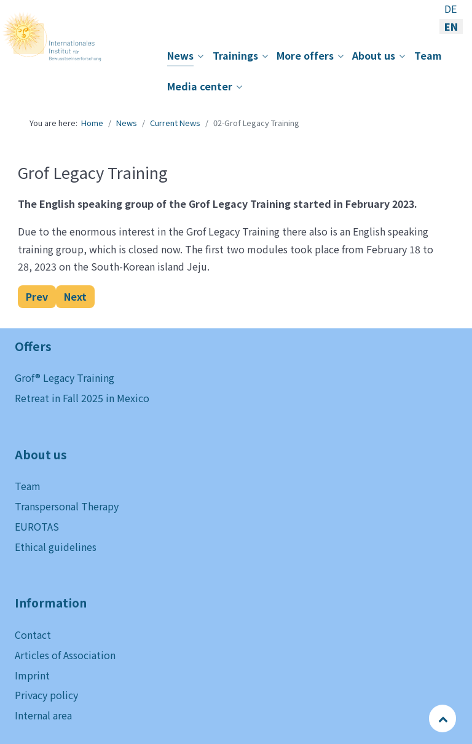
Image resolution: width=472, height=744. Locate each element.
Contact (33, 634)
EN (451, 26)
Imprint (32, 675)
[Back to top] (443, 718)
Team (28, 485)
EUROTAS (37, 526)
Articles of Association (65, 654)
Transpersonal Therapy (67, 506)
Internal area (43, 715)
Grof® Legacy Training (64, 377)
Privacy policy (46, 694)
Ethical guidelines (55, 546)
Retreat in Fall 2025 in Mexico (82, 397)
